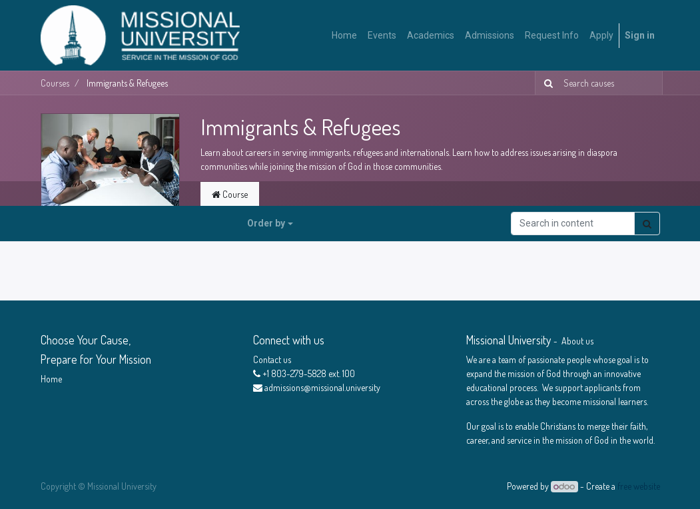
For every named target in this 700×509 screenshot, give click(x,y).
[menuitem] (344, 35)
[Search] (545, 83)
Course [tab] (230, 194)
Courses (55, 83)
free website (638, 486)
